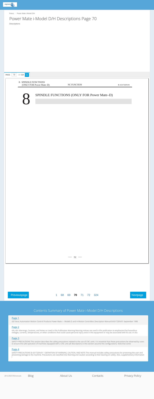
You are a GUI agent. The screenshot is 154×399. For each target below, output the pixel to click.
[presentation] (17, 74)
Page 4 (15, 349)
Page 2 (15, 327)
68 (62, 295)
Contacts (97, 376)
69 (68, 295)
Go (27, 75)
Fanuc (11, 13)
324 (96, 295)
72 (88, 295)
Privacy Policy (132, 376)
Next (137, 295)
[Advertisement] (78, 51)
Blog (31, 376)
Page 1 (15, 318)
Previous (19, 295)
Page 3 (15, 338)
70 (75, 295)
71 (82, 295)
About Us (66, 376)
